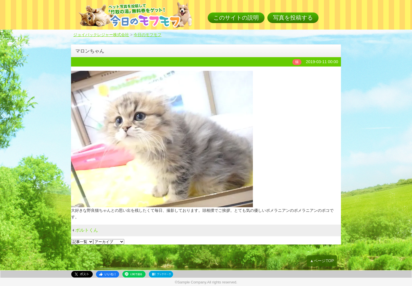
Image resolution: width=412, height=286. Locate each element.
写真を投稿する (293, 17)
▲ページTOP (322, 260)
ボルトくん (86, 230)
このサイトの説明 (236, 17)
